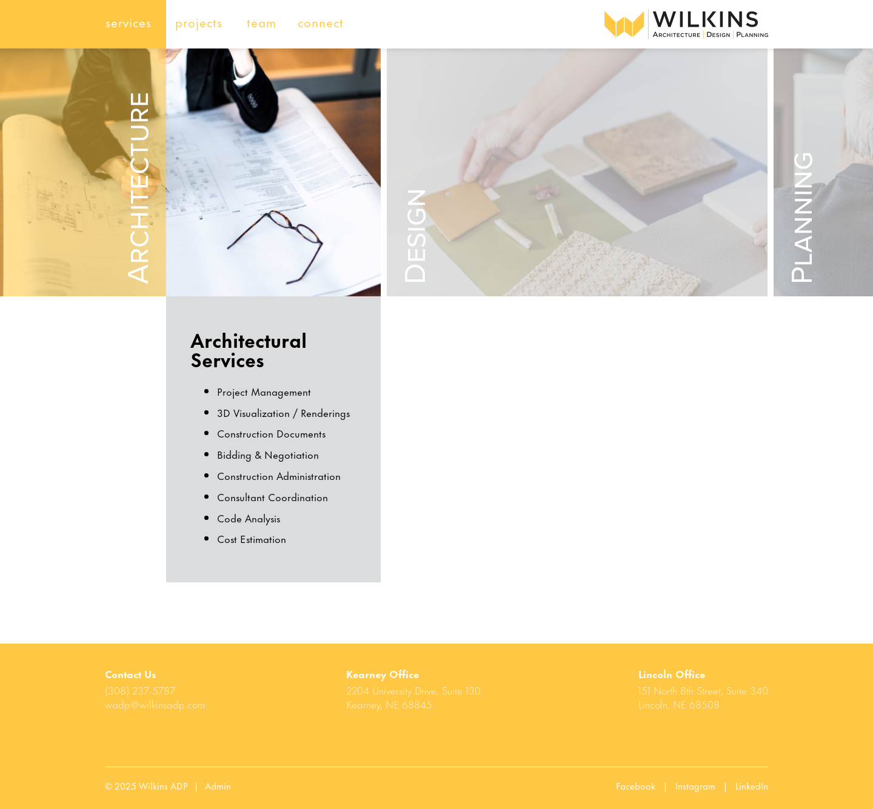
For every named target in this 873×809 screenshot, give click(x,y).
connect (321, 21)
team (261, 21)
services (128, 21)
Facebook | (645, 785)
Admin (218, 785)
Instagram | (705, 785)
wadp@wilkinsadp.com (155, 703)
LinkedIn (751, 785)
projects (198, 21)
